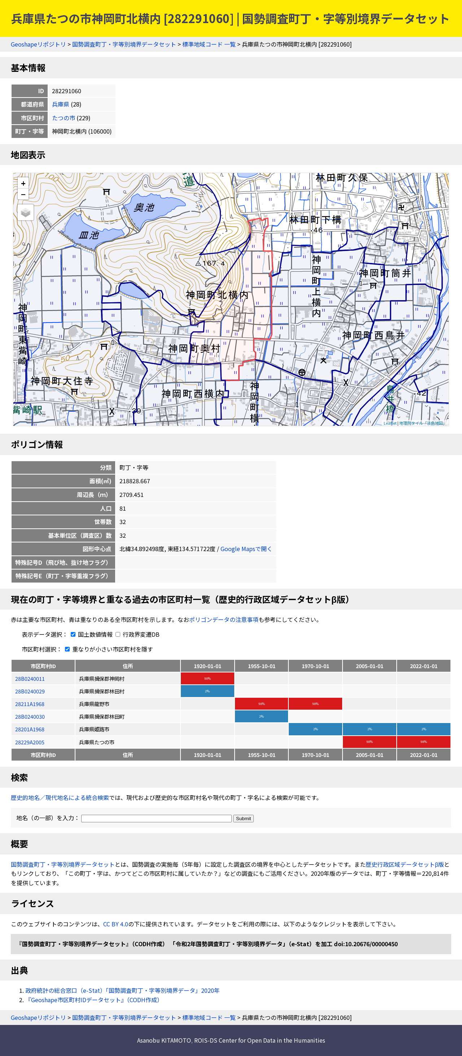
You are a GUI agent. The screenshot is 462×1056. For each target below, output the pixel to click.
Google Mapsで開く (247, 548)
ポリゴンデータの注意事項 (223, 619)
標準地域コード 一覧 (209, 44)
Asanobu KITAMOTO (164, 1040)
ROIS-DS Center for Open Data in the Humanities (259, 1040)
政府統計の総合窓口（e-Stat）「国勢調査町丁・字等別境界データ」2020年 (122, 990)
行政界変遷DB (138, 634)
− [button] (23, 194)
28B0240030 (30, 716)
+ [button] (23, 183)
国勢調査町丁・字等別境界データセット (124, 44)
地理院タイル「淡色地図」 (423, 423)
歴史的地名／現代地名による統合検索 (60, 797)
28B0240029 (30, 691)
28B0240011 (30, 678)
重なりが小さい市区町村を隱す (107, 649)
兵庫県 (60, 104)
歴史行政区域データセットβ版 (405, 864)
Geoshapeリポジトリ (38, 44)
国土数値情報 (91, 634)
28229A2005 (29, 742)
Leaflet (390, 423)
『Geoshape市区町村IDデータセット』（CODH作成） (94, 999)
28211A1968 (29, 703)
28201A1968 (29, 729)
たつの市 (63, 117)
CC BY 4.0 (115, 923)
